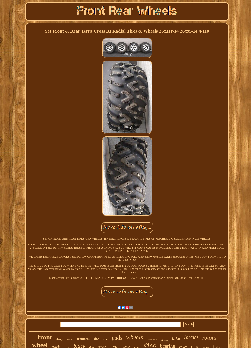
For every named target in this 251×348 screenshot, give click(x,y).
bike (176, 338)
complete (152, 339)
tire (96, 339)
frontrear (83, 339)
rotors (209, 337)
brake (191, 337)
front (45, 337)
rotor (105, 339)
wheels (134, 337)
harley (70, 339)
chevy (59, 339)
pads (117, 337)
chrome (164, 340)
